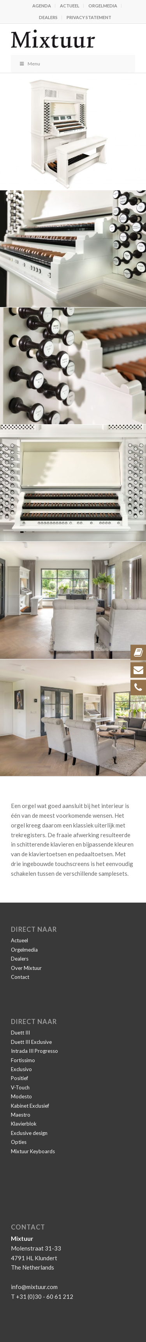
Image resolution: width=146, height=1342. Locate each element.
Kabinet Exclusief (30, 1106)
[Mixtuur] (60, 39)
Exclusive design (29, 1133)
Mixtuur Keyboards (33, 1151)
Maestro (20, 1115)
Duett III (20, 1032)
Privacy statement (89, 17)
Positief (19, 1078)
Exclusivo (21, 1069)
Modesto (21, 1096)
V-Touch (20, 1087)
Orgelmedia (102, 5)
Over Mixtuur (26, 968)
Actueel (69, 5)
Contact (20, 977)
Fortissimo (23, 1060)
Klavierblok (24, 1124)
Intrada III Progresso (34, 1051)
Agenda (41, 5)
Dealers (48, 17)
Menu (29, 64)
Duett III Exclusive (31, 1042)
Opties (18, 1142)
